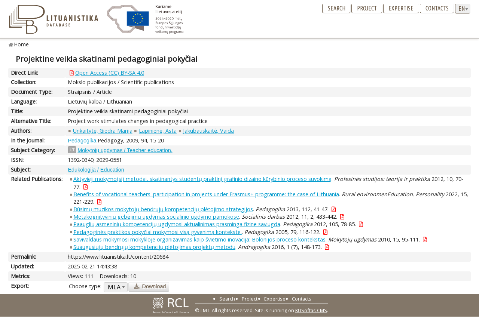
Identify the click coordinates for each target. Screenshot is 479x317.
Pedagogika (82, 141)
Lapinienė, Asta (158, 130)
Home (21, 44)
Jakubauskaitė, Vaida (208, 130)
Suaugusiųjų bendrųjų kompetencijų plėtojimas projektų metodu (154, 246)
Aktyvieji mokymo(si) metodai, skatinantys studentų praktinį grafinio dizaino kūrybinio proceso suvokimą (202, 178)
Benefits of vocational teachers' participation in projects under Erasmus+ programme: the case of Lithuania (206, 194)
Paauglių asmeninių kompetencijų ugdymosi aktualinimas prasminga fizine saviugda (176, 224)
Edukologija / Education (96, 170)
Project (367, 8)
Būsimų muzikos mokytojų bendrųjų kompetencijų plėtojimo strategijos (163, 209)
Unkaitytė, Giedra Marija (102, 130)
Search (336, 8)
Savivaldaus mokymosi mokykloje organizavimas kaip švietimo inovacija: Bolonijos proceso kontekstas (199, 239)
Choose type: (85, 286)
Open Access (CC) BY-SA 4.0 (109, 72)
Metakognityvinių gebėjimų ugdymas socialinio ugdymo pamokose (156, 216)
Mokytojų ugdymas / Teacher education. (124, 150)
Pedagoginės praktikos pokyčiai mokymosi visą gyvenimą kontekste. (157, 232)
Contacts (437, 8)
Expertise (401, 8)
